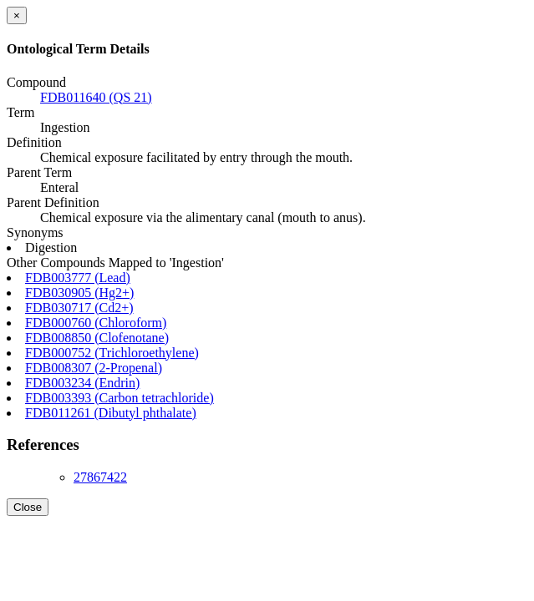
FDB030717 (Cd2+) (79, 307)
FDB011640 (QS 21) (96, 97)
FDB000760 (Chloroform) (95, 323)
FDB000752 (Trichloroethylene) (112, 353)
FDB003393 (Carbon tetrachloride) (119, 398)
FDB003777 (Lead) (77, 277)
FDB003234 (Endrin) (82, 383)
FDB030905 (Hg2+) (79, 292)
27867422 (100, 477)
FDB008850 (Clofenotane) (97, 338)
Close (27, 507)
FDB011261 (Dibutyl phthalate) (110, 413)
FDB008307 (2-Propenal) (93, 368)
